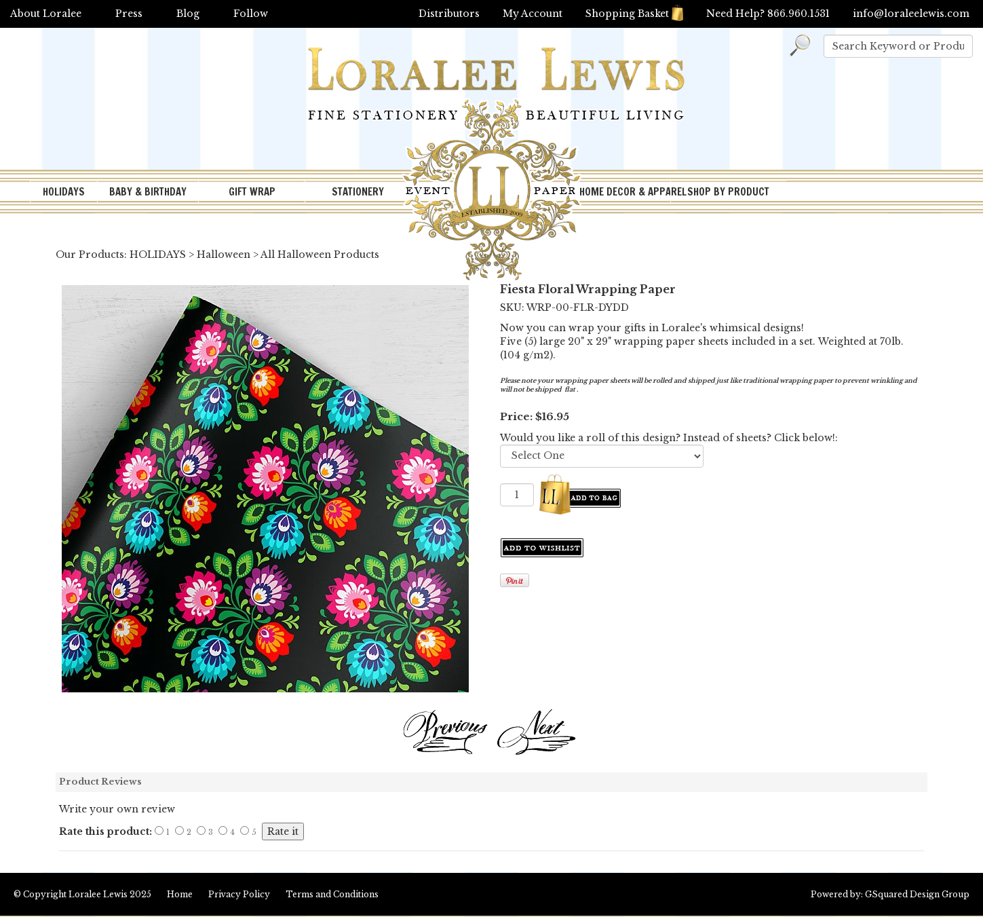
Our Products (90, 254)
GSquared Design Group (917, 894)
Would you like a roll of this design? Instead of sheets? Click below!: (669, 438)
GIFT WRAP (252, 192)
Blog (187, 13)
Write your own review (117, 809)
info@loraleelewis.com (911, 13)
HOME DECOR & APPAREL (624, 192)
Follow (250, 13)
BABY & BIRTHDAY (148, 192)
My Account (532, 13)
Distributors (449, 13)
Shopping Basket (634, 13)
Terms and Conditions (332, 894)
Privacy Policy (239, 894)
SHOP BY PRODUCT (728, 192)
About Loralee (45, 13)
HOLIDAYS (64, 192)
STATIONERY (358, 192)
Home (180, 894)
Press (128, 13)
